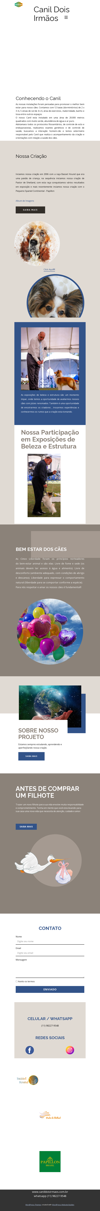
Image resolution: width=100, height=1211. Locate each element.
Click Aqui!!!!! (49, 269)
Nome (19, 936)
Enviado (50, 989)
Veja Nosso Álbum (70, 418)
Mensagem (21, 959)
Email (18, 948)
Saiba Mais (30, 209)
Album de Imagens (25, 200)
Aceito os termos (26, 981)
